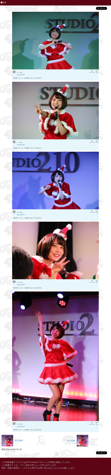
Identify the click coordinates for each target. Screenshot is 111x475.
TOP (3, 2)
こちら (55, 468)
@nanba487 (21, 74)
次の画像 (77, 440)
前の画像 (12, 440)
